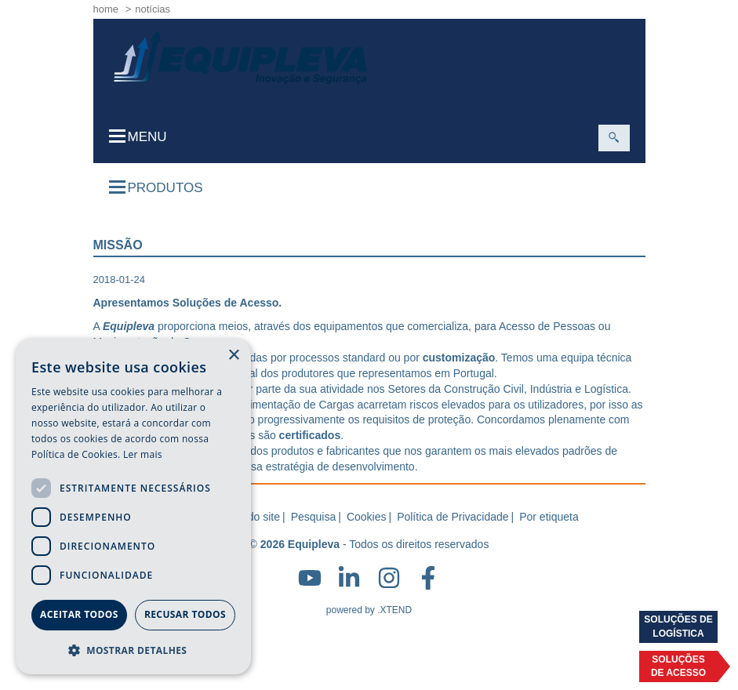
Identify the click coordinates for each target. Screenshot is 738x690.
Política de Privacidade (452, 516)
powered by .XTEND (369, 610)
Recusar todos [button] (185, 614)
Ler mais (142, 454)
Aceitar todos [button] (79, 614)
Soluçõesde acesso (678, 666)
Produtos (156, 187)
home (106, 9)
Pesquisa (313, 516)
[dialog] (133, 506)
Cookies (367, 516)
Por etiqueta (549, 516)
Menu (138, 136)
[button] (133, 650)
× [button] (233, 355)
